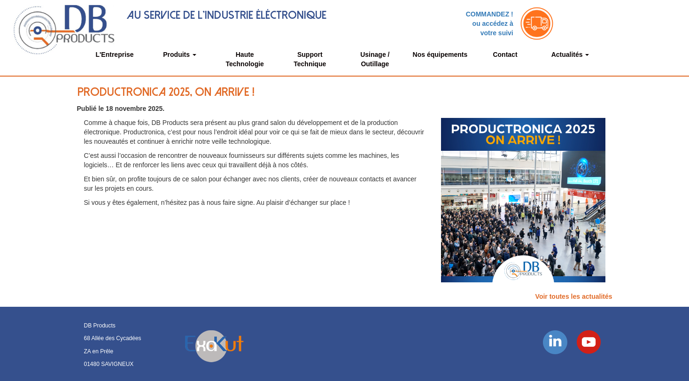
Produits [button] (179, 54)
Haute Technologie (244, 59)
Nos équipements (440, 54)
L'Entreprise (114, 54)
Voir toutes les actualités (573, 296)
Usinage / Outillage (374, 59)
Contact (505, 54)
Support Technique (310, 59)
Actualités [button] (570, 54)
